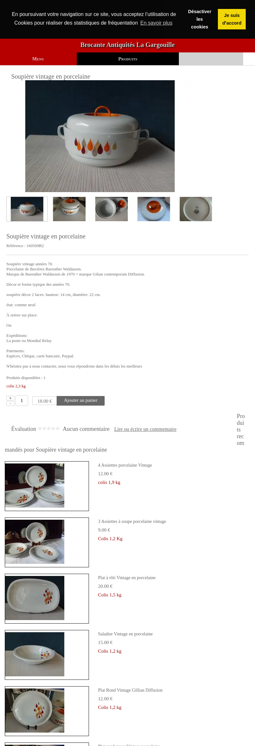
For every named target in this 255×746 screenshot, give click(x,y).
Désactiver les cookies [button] (199, 19)
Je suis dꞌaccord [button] (232, 19)
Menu (38, 58)
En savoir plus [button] (156, 23)
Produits (127, 58)
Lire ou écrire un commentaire (145, 429)
